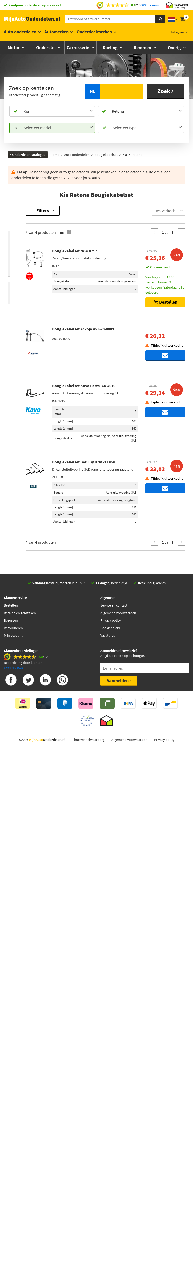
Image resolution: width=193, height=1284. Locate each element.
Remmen (143, 47)
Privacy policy (110, 1166)
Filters (100, 210)
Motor (14, 47)
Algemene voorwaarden (118, 1159)
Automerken (56, 32)
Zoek (165, 91)
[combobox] (58, 111)
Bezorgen (11, 1166)
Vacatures (107, 1181)
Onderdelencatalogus (27, 154)
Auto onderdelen (20, 32)
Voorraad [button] (20, 290)
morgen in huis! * (58, 1129)
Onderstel (46, 47)
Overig (175, 47)
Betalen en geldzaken (20, 1159)
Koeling (111, 47)
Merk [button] (17, 231)
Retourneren (13, 1174)
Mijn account (13, 1181)
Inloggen (177, 32)
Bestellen (11, 1151)
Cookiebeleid (110, 1174)
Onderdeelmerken (94, 32)
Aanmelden (119, 1226)
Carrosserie (78, 47)
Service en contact (113, 1151)
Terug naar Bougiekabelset (29, 208)
